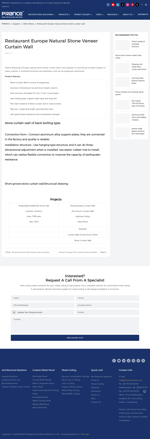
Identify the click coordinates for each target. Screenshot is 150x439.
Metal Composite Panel (43, 383)
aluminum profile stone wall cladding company (139, 117)
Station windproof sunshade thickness (138, 44)
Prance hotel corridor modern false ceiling (128, 56)
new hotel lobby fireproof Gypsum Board (138, 80)
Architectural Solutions (101, 376)
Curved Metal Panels (42, 380)
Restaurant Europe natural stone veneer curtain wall (61, 24)
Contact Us (96, 402)
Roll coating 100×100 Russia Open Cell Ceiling (138, 103)
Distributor (96, 391)
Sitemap (85, 434)
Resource (95, 387)
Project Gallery (97, 384)
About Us (95, 395)
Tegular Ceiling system (72, 387)
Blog (93, 398)
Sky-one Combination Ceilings (75, 376)
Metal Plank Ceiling (71, 390)
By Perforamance (10, 383)
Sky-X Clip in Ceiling (71, 380)
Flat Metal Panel (40, 376)
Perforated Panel (40, 397)
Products (95, 380)
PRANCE (6, 24)
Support (16, 24)
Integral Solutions (10, 376)
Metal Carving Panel (42, 400)
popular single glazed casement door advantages (138, 131)
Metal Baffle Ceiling (71, 394)
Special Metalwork (41, 404)
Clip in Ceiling (68, 383)
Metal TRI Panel (40, 407)
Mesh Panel (38, 387)
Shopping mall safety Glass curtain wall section (139, 66)
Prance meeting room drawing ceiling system (129, 93)
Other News (28, 24)
